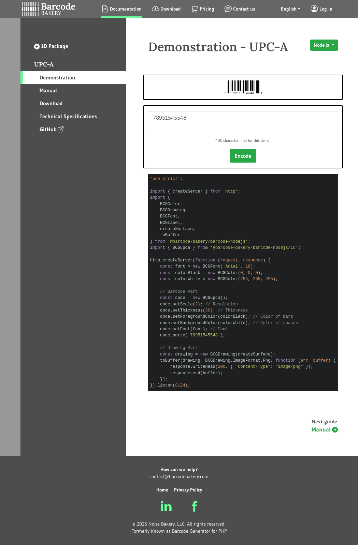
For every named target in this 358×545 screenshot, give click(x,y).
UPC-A (44, 64)
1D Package (51, 46)
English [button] (289, 9)
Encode (243, 155)
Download (51, 103)
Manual (48, 90)
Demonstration (57, 77)
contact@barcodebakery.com (179, 476)
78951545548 (243, 121)
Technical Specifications (68, 116)
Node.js (322, 45)
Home (162, 490)
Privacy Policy (188, 490)
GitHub (51, 129)
